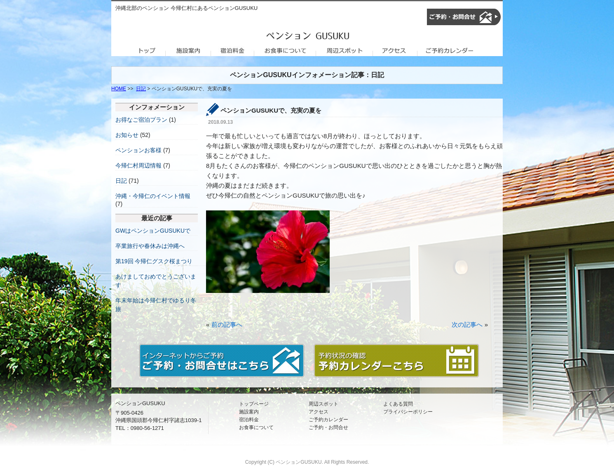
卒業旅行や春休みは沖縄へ (150, 246)
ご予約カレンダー (328, 419)
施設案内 (249, 412)
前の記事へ (226, 324)
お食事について (256, 427)
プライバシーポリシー (408, 412)
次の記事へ (467, 324)
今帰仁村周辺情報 (138, 165)
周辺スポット (323, 404)
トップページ (254, 404)
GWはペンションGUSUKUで (152, 230)
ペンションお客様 (138, 150)
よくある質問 (398, 404)
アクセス (318, 412)
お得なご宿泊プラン (141, 119)
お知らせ (126, 135)
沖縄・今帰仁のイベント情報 (152, 196)
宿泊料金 (249, 419)
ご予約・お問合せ (328, 427)
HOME (118, 89)
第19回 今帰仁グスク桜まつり (153, 261)
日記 (141, 89)
